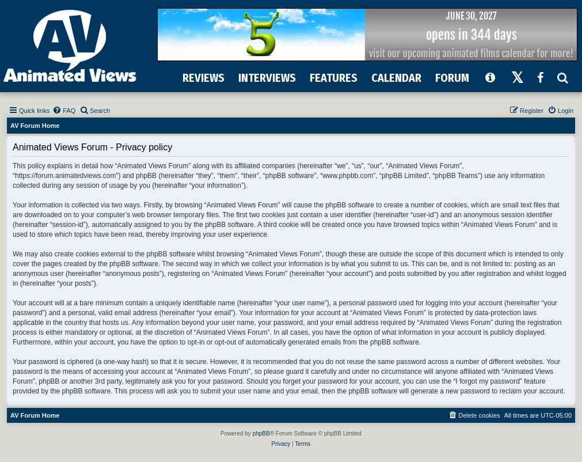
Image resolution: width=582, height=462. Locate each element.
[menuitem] (63, 111)
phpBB (261, 433)
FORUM (452, 78)
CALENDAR (396, 78)
